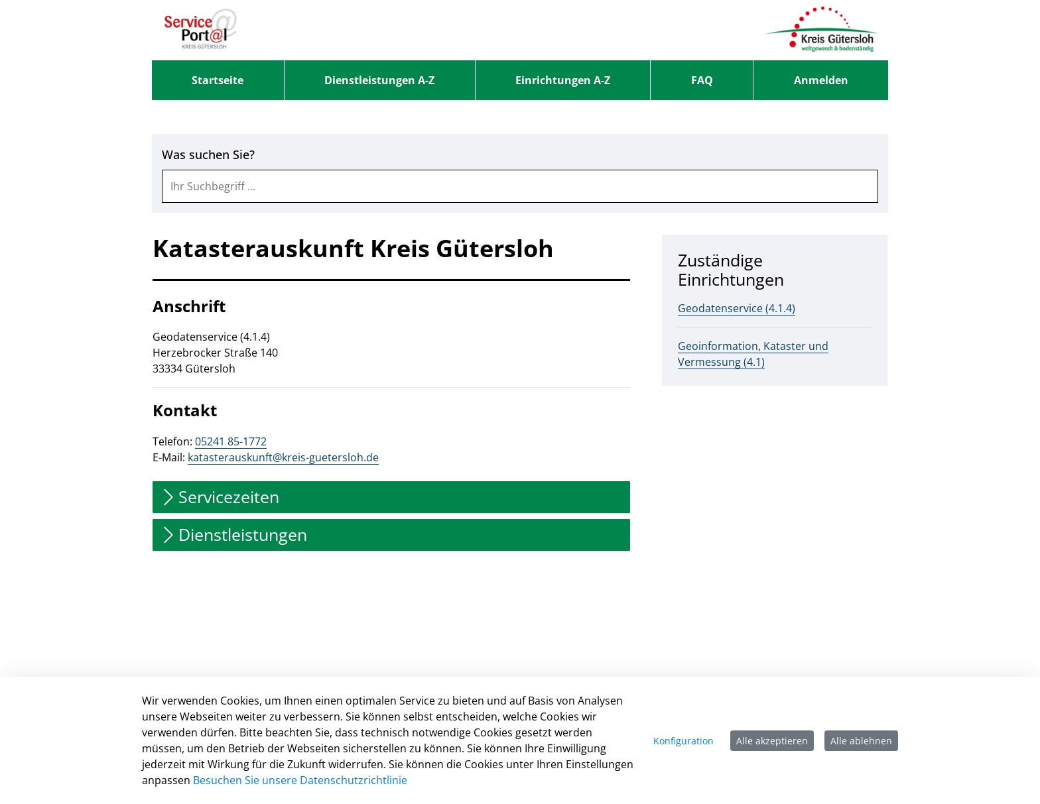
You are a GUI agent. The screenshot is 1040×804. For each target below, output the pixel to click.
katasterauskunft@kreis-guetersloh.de (283, 457)
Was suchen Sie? (208, 155)
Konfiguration (683, 740)
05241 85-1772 (231, 441)
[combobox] (520, 186)
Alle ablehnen (861, 740)
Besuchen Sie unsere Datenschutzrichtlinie (300, 780)
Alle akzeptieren (772, 740)
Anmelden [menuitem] (821, 80)
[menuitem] (218, 80)
